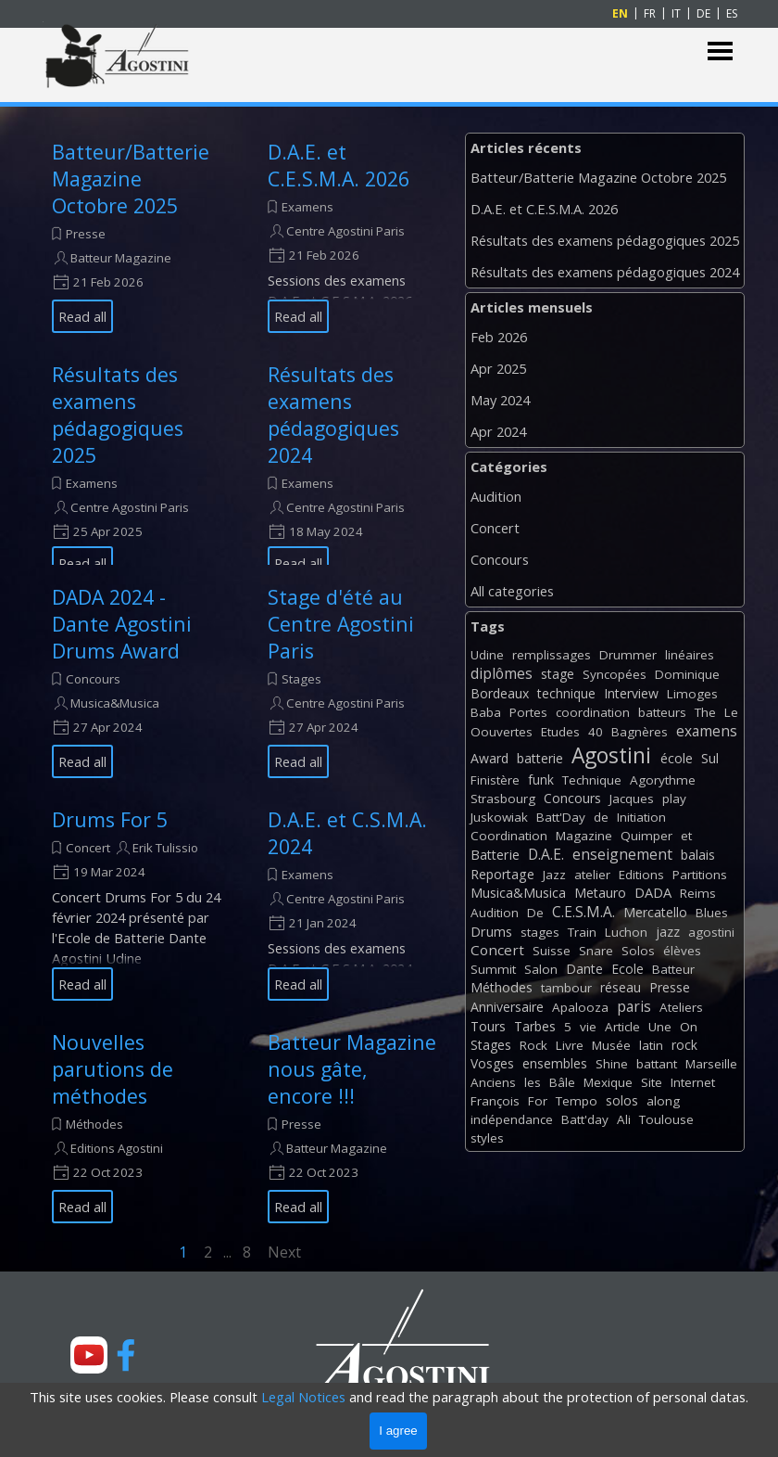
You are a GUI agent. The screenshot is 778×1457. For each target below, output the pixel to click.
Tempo (576, 1101)
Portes (528, 712)
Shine (612, 1063)
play (674, 798)
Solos (638, 950)
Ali (624, 1119)
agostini (711, 932)
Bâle (562, 1082)
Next (284, 1252)
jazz (668, 931)
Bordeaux (500, 693)
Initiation (641, 817)
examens (706, 731)
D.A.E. (546, 854)
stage (557, 674)
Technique (591, 780)
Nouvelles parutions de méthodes (112, 1069)
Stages (301, 679)
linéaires (689, 654)
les (532, 1082)
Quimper (646, 835)
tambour (566, 987)
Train (582, 932)
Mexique (608, 1082)
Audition (496, 496)
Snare (596, 950)
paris (634, 1006)
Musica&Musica (114, 703)
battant (656, 1063)
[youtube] (88, 1355)
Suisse (552, 950)
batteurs (662, 712)
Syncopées (614, 674)
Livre (570, 1045)
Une (659, 1026)
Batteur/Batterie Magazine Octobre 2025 (130, 178)
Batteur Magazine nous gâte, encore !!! (352, 1069)
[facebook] (125, 1355)
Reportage (502, 874)
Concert (88, 847)
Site (651, 1082)
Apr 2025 (498, 368)
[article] (136, 235)
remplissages (551, 654)
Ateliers (681, 1007)
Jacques (631, 798)
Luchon (626, 932)
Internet (693, 1082)
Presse (86, 233)
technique (566, 693)
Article (622, 1026)
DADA (652, 892)
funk (541, 779)
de (601, 817)
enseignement (622, 854)
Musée (611, 1045)
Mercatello (655, 912)
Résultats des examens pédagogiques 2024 (333, 414)
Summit (493, 969)
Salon (541, 969)
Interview (631, 693)
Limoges (692, 693)
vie (588, 1026)
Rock (533, 1045)
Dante (584, 969)
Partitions (699, 874)
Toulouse (666, 1119)
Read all (82, 316)
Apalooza (580, 1007)
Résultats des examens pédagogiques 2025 (117, 414)
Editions (641, 874)
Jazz (554, 874)
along (663, 1101)
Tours (488, 1026)
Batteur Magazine (120, 257)
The (705, 712)
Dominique (687, 674)
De (535, 912)
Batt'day (585, 1119)
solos (622, 1100)
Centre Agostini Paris (345, 231)
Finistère (495, 780)
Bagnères (639, 731)
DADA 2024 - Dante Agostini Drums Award (122, 623)
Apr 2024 (498, 431)
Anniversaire (507, 1007)
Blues (712, 912)
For (537, 1101)
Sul (710, 758)
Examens (307, 206)
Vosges (492, 1063)
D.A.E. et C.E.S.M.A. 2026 (338, 165)
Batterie (495, 854)
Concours (93, 679)
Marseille (711, 1063)
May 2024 (500, 399)
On (688, 1026)
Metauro (600, 892)
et (686, 835)
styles (487, 1138)
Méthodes (94, 1124)
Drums (491, 931)
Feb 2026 (499, 336)
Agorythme (663, 780)
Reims (698, 893)
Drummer (628, 654)
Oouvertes (502, 731)
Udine (487, 654)
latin (651, 1045)
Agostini (611, 755)
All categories (512, 591)
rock (684, 1045)
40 (595, 731)
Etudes (560, 731)
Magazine (584, 835)
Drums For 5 (110, 819)
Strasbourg (503, 798)
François (495, 1101)
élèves (682, 950)
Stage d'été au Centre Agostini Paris (341, 623)
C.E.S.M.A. (583, 911)
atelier (592, 874)
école (676, 758)
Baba (486, 712)
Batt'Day (560, 817)
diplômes (502, 673)
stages (540, 932)
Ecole (627, 969)
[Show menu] (720, 51)
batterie (540, 758)
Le (731, 712)
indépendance (512, 1119)
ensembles (554, 1063)
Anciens (493, 1082)
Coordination (509, 835)
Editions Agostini (116, 1148)
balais (698, 854)
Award (489, 758)
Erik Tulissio (165, 847)
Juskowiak (499, 817)
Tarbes (535, 1026)
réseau (620, 987)
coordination (593, 712)
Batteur (673, 969)
